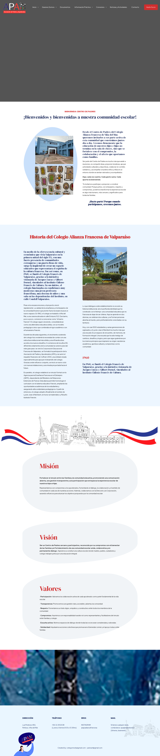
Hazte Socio (151, 7)
